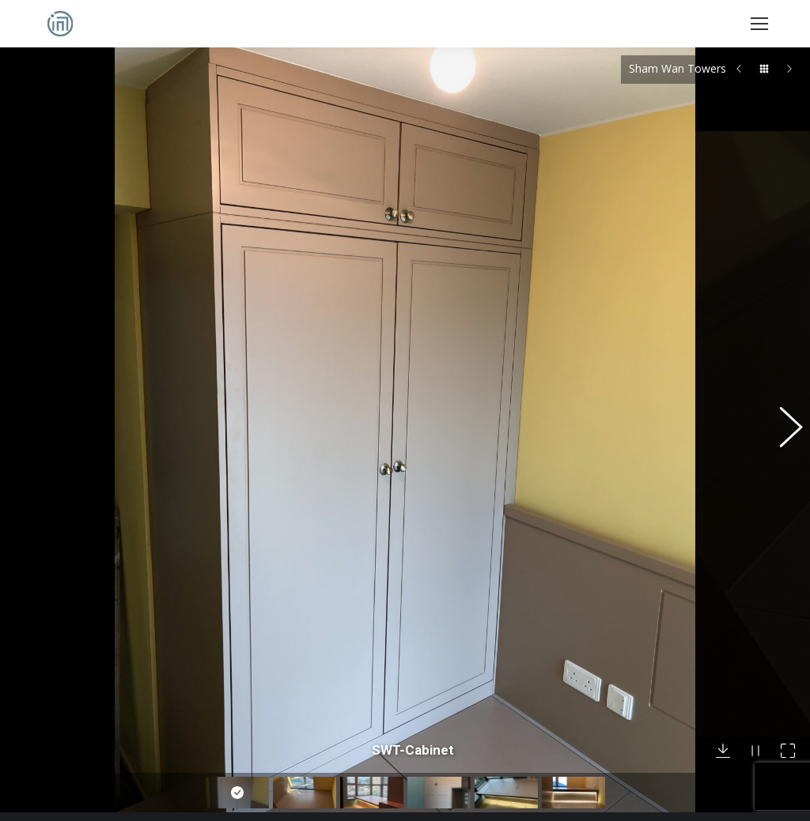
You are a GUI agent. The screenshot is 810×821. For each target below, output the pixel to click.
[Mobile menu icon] (759, 24)
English (262, 770)
